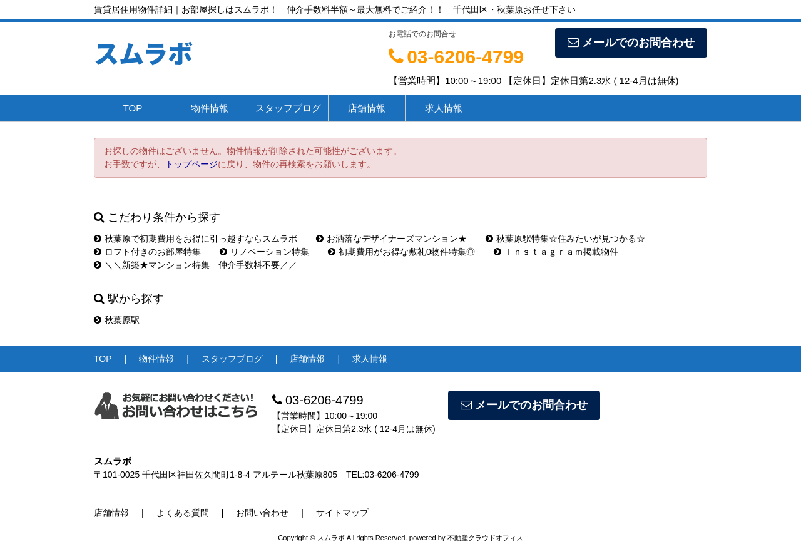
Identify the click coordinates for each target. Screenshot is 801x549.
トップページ (191, 164)
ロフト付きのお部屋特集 (147, 252)
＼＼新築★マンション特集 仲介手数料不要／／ (195, 265)
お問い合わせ (262, 513)
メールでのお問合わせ (631, 42)
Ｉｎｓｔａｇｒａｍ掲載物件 (556, 252)
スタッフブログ (288, 108)
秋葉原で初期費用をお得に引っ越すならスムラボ (195, 238)
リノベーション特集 (264, 252)
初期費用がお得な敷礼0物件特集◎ (401, 252)
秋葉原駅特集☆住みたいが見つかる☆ (565, 238)
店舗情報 (366, 108)
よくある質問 (182, 513)
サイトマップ (342, 513)
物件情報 (209, 108)
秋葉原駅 (117, 320)
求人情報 (443, 108)
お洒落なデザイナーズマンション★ (391, 238)
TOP (133, 108)
